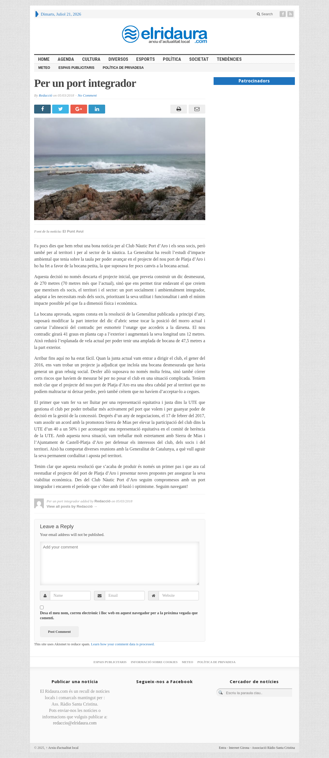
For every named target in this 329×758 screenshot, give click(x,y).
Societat (199, 59)
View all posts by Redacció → (72, 506)
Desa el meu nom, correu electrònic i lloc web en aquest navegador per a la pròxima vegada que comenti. (119, 615)
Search (265, 14)
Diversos (118, 59)
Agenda (66, 59)
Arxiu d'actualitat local (62, 748)
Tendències (229, 59)
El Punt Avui (73, 231)
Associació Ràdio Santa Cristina (273, 748)
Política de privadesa (123, 68)
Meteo (44, 68)
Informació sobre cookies (154, 662)
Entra (222, 748)
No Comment (87, 95)
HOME (44, 59)
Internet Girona (239, 748)
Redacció (45, 95)
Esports (145, 59)
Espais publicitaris (77, 68)
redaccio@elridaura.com (75, 723)
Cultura (91, 59)
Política (172, 59)
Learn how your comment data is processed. (123, 644)
